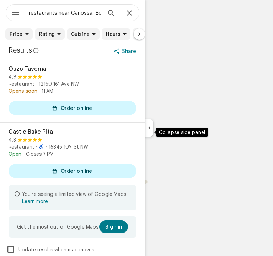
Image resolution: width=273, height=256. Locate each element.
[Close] (129, 13)
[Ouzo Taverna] (72, 91)
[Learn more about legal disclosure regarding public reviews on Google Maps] (36, 50)
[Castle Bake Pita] (72, 154)
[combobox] (65, 13)
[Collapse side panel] (149, 128)
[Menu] (16, 13)
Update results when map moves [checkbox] (50, 249)
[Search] (111, 14)
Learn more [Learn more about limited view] (35, 201)
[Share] (126, 51)
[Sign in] (113, 226)
